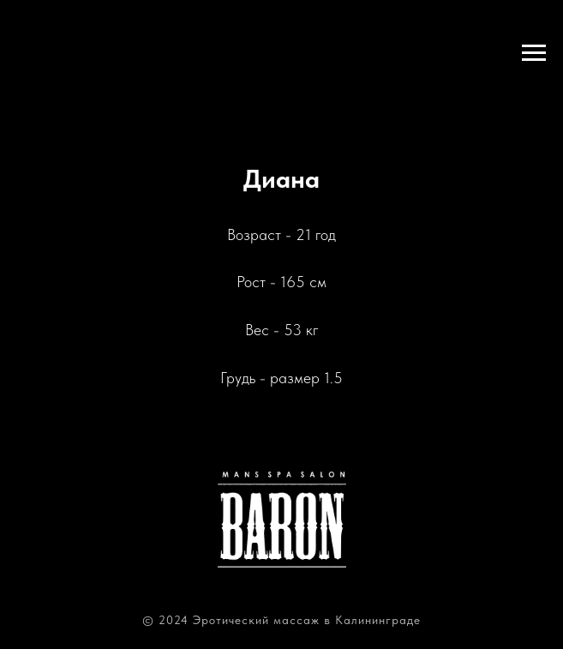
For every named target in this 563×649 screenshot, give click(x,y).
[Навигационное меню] (534, 53)
